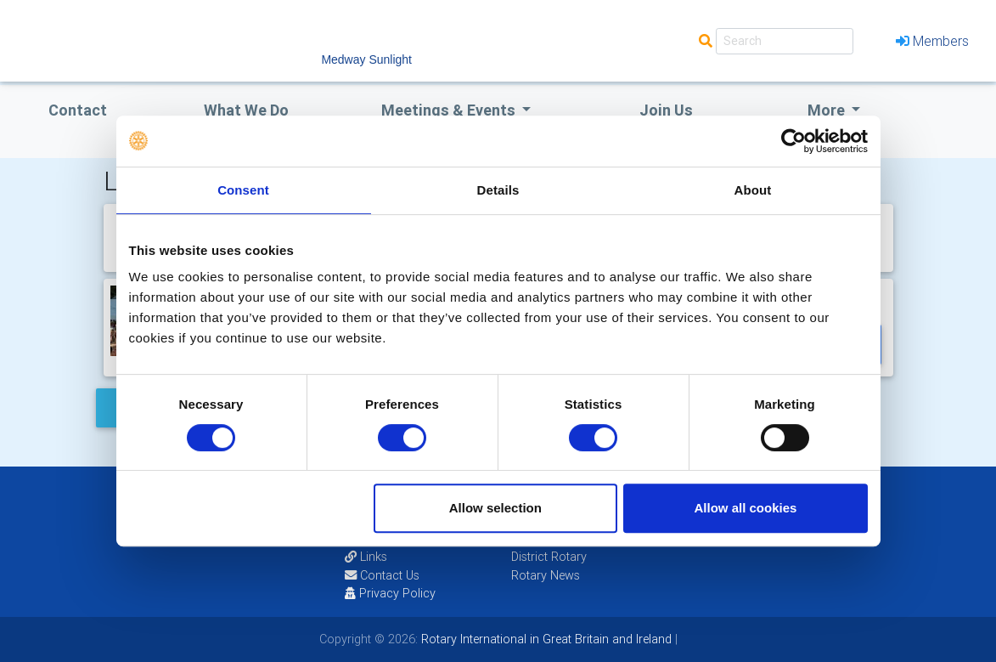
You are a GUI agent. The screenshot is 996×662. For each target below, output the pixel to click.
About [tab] (753, 190)
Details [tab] (498, 190)
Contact (77, 110)
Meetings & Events (450, 110)
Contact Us (382, 575)
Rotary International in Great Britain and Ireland (545, 639)
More (827, 110)
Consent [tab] (243, 190)
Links (366, 556)
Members (932, 40)
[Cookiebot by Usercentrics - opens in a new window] (793, 141)
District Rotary (549, 556)
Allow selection (495, 508)
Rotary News (545, 575)
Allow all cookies (746, 508)
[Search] (784, 41)
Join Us (666, 110)
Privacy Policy (390, 593)
